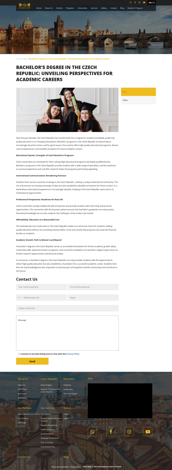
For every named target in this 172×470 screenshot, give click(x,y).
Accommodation (47, 434)
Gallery (104, 8)
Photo (66, 414)
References (22, 398)
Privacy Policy (72, 354)
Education (69, 379)
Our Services (48, 408)
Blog (122, 8)
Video (66, 418)
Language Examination (50, 438)
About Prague (46, 385)
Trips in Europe (47, 442)
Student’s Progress (135, 8)
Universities (82, 8)
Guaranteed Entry (48, 447)
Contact (113, 8)
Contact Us (24, 456)
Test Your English (70, 393)
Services (94, 8)
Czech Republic (49, 379)
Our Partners (23, 418)
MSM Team (22, 389)
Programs (70, 8)
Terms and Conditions (60, 466)
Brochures (22, 393)
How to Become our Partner (29, 414)
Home (38, 8)
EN (153, 2)
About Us (49, 8)
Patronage (22, 423)
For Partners (25, 408)
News (125, 100)
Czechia (59, 8)
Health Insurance (47, 429)
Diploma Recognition (49, 425)
